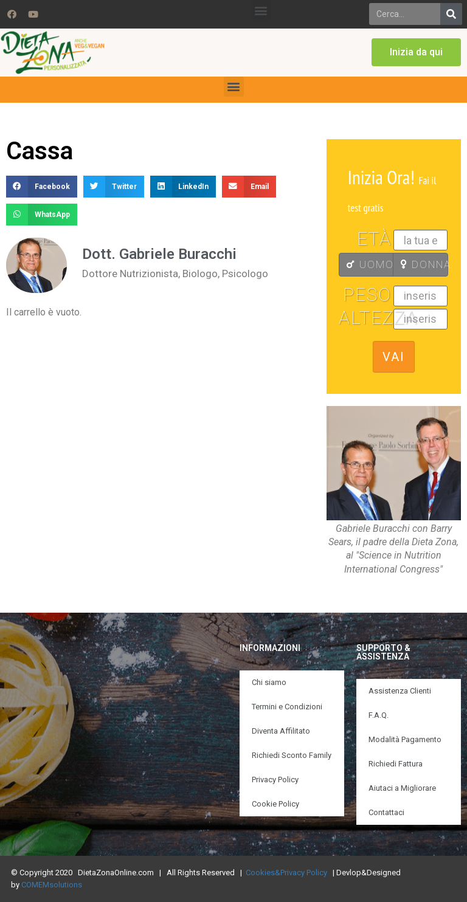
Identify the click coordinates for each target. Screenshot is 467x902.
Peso (367, 295)
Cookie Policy (275, 803)
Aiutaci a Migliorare (402, 788)
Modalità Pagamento (404, 739)
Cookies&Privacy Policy (286, 872)
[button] (261, 10)
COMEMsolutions (51, 884)
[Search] (451, 14)
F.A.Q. (378, 715)
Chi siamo (269, 682)
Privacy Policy (275, 779)
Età (374, 239)
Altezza (366, 318)
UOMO (370, 264)
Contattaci (386, 812)
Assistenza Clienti (399, 690)
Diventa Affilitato (281, 730)
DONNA (424, 264)
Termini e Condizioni (287, 706)
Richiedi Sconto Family (291, 755)
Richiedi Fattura (395, 763)
